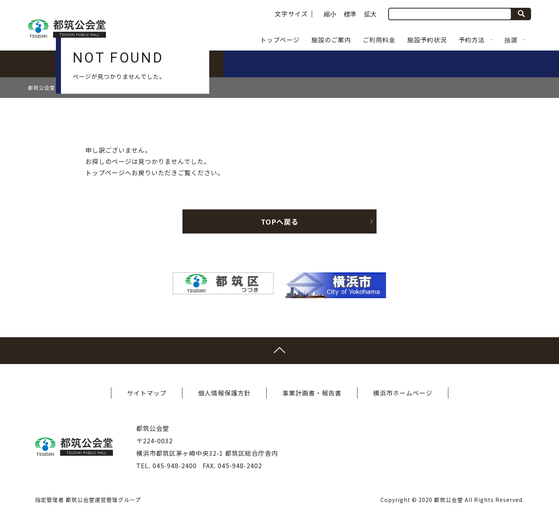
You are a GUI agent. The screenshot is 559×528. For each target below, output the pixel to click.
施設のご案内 (331, 40)
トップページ (280, 40)
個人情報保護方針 (224, 392)
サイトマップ (147, 392)
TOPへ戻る (317, 221)
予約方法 (475, 40)
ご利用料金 (379, 40)
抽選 (514, 40)
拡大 (370, 14)
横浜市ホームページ (402, 392)
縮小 (330, 14)
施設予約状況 (427, 40)
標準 (350, 14)
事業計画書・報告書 (312, 392)
